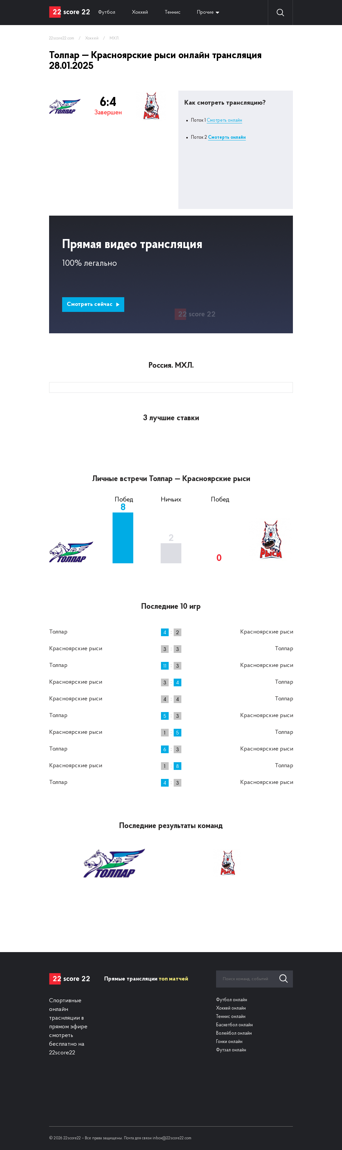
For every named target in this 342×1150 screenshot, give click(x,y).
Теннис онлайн (230, 1016)
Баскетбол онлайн (234, 1025)
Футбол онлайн (231, 1000)
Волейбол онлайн (234, 1033)
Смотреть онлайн (224, 120)
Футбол (106, 12)
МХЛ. (115, 38)
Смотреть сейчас (93, 304)
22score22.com (61, 38)
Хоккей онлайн (231, 1008)
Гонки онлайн (229, 1041)
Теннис (172, 12)
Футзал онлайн (231, 1050)
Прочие (205, 12)
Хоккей (140, 12)
